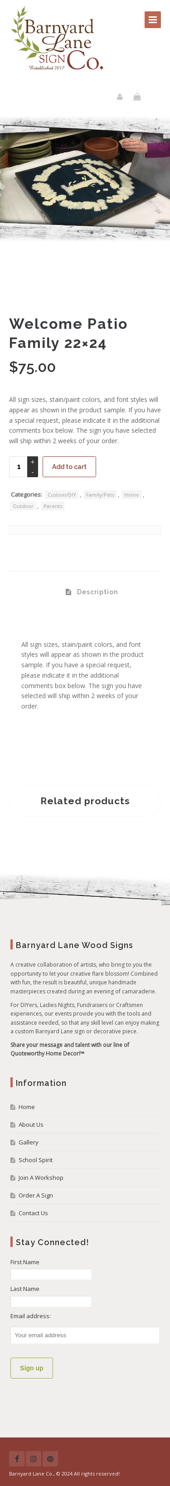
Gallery (29, 1142)
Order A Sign (36, 1195)
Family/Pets (100, 494)
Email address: (30, 1316)
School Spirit (36, 1160)
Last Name (24, 1289)
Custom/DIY (62, 494)
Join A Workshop (41, 1177)
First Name (24, 1262)
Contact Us (33, 1213)
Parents (53, 506)
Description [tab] (96, 592)
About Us (31, 1124)
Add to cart (69, 466)
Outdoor (23, 506)
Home (131, 494)
